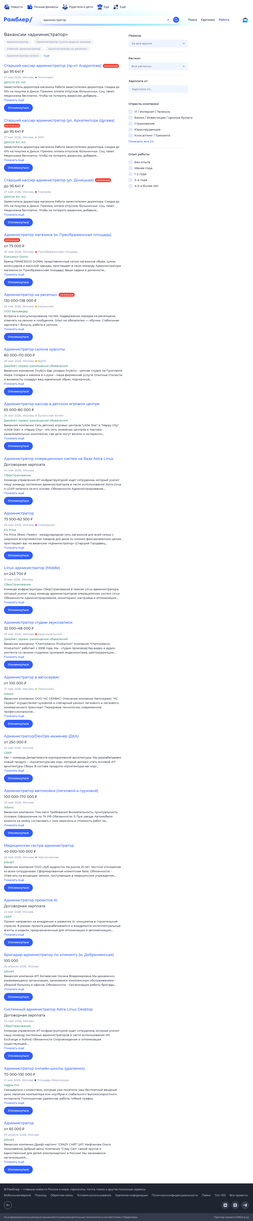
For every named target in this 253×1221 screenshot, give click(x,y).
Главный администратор (23, 48)
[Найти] (176, 20)
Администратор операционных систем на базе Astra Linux (58, 459)
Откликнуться (18, 108)
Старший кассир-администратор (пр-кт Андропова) (52, 65)
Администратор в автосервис (31, 677)
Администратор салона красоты (34, 349)
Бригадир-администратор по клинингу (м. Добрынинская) (59, 955)
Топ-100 (220, 1195)
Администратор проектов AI (30, 900)
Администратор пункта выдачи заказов (63, 41)
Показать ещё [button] (14, 100)
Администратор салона (23, 55)
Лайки (206, 1195)
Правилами (130, 1217)
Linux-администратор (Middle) (32, 568)
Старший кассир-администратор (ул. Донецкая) (48, 180)
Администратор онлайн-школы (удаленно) (44, 1068)
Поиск (192, 20)
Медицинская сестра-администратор (39, 845)
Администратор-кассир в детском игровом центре (51, 404)
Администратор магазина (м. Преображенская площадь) (57, 235)
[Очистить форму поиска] (168, 20)
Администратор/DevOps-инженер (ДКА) (41, 736)
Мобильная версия (17, 1195)
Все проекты (239, 1195)
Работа (224, 20)
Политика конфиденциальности (175, 1195)
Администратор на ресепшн (67, 48)
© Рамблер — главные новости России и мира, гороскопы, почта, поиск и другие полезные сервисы (74, 1189)
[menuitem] (13, 7)
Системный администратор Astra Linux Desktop (48, 1009)
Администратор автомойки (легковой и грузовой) (51, 791)
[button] (63, 94)
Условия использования (94, 1195)
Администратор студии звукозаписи (38, 622)
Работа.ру (242, 1217)
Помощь (41, 1195)
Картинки (208, 20)
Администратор (17, 41)
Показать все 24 (141, 141)
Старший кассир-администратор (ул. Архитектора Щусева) (59, 120)
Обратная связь (62, 1195)
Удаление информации (131, 1195)
